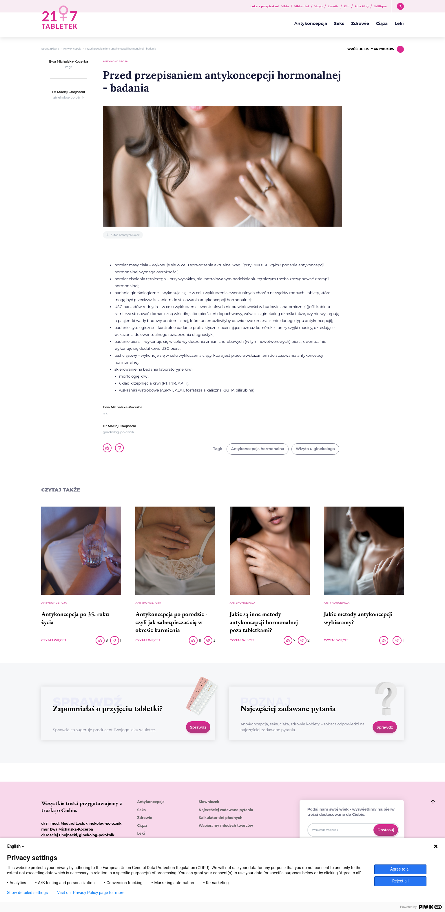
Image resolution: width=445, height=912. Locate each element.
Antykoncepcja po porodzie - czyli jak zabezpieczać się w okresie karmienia (171, 622)
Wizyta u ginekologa (315, 449)
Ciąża (382, 23)
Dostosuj (385, 830)
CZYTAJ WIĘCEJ (53, 640)
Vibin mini (301, 6)
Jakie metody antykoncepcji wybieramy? (358, 618)
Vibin (285, 6)
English (16, 846)
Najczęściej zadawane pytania (226, 810)
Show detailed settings (27, 892)
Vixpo (318, 6)
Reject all (400, 881)
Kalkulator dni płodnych (220, 818)
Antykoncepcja (310, 23)
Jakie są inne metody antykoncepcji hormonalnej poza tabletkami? (264, 622)
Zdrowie (360, 23)
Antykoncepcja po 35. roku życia (75, 618)
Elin (346, 6)
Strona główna (50, 48)
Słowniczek (209, 802)
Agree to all (400, 869)
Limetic (333, 6)
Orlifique (380, 6)
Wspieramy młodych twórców (226, 826)
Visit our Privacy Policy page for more (90, 892)
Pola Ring (362, 6)
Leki (399, 23)
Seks (339, 23)
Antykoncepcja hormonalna (257, 449)
